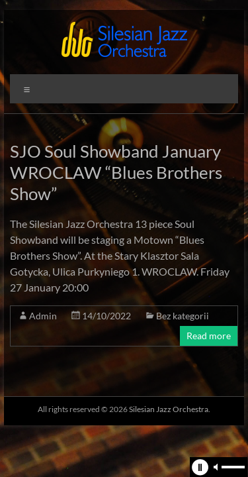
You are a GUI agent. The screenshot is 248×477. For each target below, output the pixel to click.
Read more (208, 335)
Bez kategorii (182, 315)
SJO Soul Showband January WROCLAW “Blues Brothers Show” (116, 172)
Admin (43, 315)
